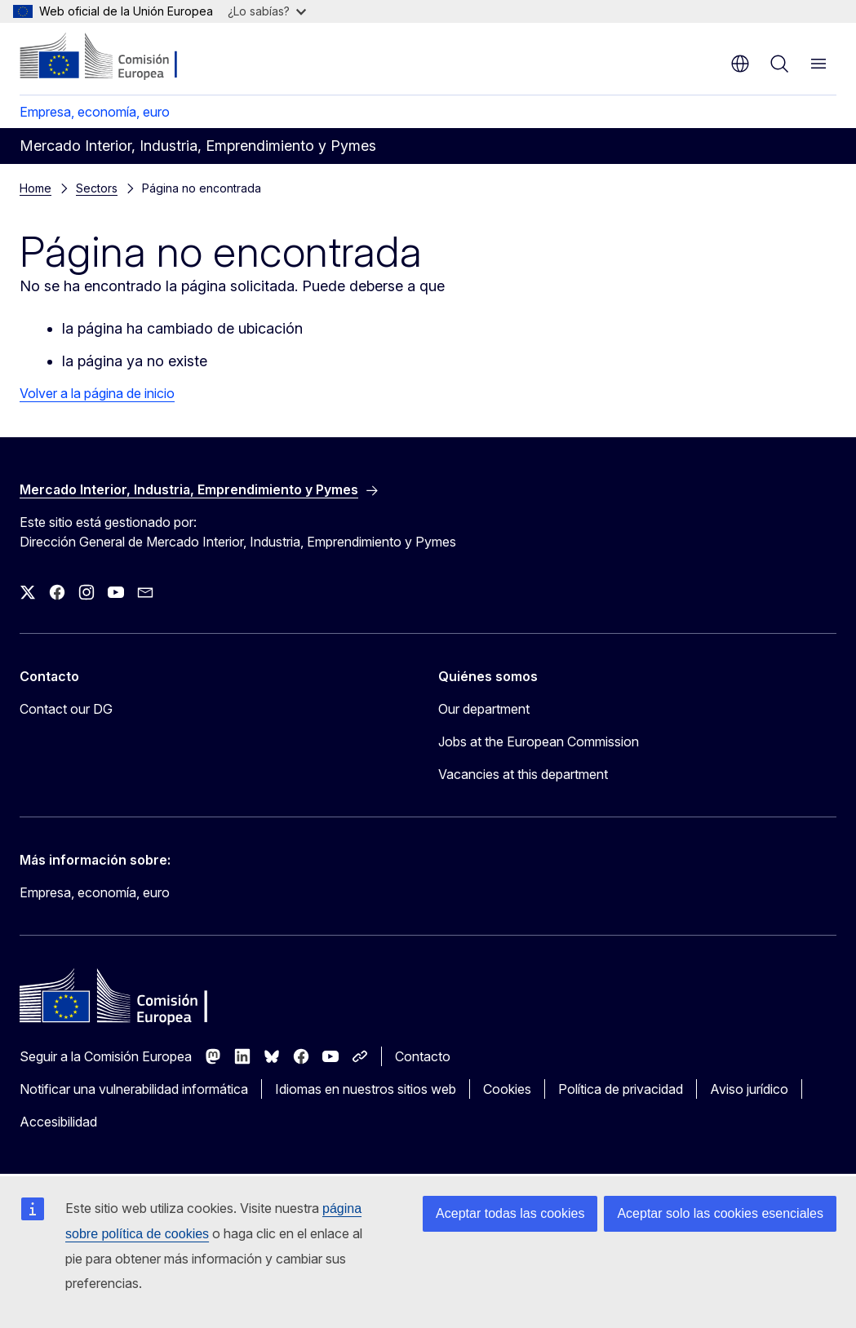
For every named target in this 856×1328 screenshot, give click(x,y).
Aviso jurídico (749, 1089)
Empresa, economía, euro (95, 112)
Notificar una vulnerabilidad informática (134, 1089)
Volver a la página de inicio (97, 393)
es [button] (740, 63)
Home (35, 188)
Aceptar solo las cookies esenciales (720, 1213)
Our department (484, 709)
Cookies (507, 1089)
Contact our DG (66, 709)
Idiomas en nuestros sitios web (365, 1089)
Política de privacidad (620, 1089)
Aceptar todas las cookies (510, 1213)
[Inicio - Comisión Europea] (119, 57)
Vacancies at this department (523, 774)
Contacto (422, 1056)
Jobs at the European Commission (538, 741)
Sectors (97, 188)
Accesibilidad (58, 1121)
